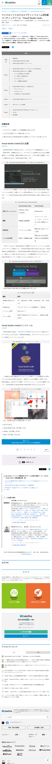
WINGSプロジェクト (36, 508)
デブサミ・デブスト (33, 736)
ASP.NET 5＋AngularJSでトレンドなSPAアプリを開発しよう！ (22, 487)
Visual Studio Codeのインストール (22, 63)
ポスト (5, 47)
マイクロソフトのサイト (25, 332)
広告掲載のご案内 (39, 727)
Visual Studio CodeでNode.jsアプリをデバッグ (25, 110)
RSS (12, 538)
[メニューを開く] (2, 2)
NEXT (47, 449)
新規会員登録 (25, 632)
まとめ (14, 112)
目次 (37, 53)
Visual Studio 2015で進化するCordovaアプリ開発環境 (19, 485)
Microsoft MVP (17, 507)
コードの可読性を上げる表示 (22, 73)
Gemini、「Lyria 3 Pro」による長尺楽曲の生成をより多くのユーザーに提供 (24, 691)
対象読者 (15, 58)
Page (6, 75)
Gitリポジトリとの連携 (19, 104)
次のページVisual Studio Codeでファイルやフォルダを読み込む (25, 441)
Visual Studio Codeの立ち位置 (21, 61)
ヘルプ (8, 761)
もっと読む (7, 489)
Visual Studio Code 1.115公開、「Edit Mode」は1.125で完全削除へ (22, 656)
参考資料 (15, 115)
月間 (38, 652)
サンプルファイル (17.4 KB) (18, 33)
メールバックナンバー (26, 627)
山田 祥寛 (22, 25)
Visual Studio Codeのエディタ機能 (22, 71)
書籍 (44, 735)
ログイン (26, 636)
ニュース (5, 735)
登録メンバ (25, 535)
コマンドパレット (19, 89)
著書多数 (34, 517)
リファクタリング (19, 78)
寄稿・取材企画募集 (13, 727)
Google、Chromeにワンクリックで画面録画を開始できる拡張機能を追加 (24, 684)
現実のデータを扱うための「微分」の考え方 (16, 688)
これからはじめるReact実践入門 (33, 516)
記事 (41, 536)
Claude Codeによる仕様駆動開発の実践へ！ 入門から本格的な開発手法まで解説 (26, 676)
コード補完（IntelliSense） (21, 76)
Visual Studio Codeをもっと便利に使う (23, 86)
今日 (14, 652)
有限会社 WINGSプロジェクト (38, 529)
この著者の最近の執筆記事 (18, 522)
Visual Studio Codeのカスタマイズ (22, 99)
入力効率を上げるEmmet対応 (22, 94)
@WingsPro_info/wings (37, 538)
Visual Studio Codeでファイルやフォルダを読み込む (27, 68)
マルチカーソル (18, 91)
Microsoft (10, 28)
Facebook (20, 540)
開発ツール (4, 28)
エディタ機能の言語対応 (20, 81)
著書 (38, 536)
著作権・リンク (10, 763)
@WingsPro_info (20, 538)
